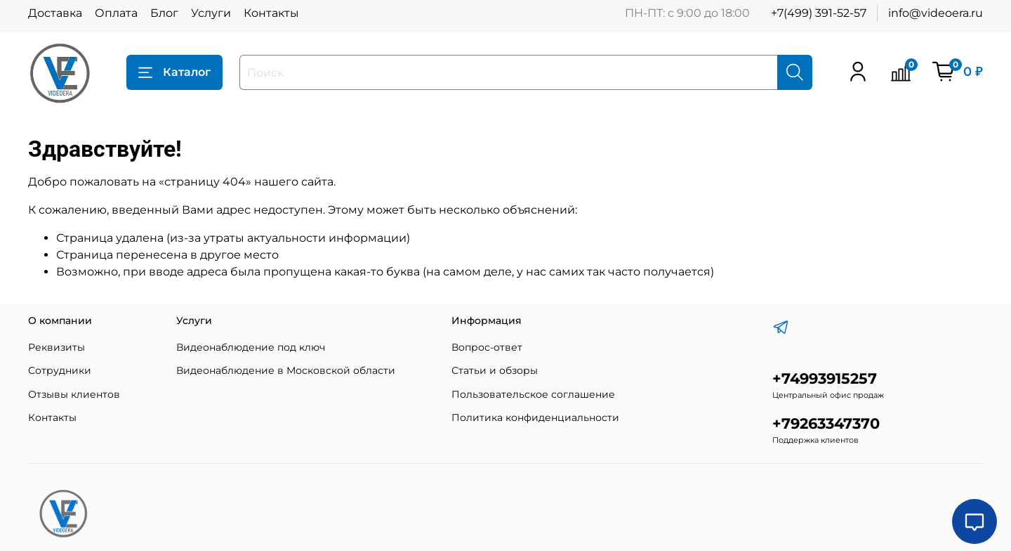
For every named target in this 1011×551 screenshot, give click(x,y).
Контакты (271, 13)
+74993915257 (824, 378)
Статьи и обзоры (494, 370)
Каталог (174, 72)
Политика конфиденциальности (535, 417)
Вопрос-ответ (486, 347)
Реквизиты (56, 347)
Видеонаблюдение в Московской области (285, 370)
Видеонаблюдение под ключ (250, 347)
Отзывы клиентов (74, 394)
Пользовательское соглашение (533, 394)
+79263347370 (826, 423)
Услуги (211, 13)
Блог (164, 13)
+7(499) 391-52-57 (818, 13)
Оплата (116, 13)
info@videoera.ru (935, 13)
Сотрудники (59, 370)
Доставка (55, 13)
